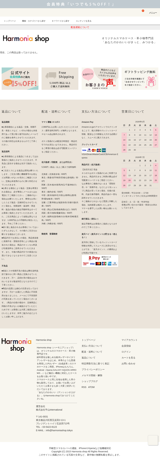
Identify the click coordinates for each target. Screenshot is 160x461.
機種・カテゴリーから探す (32, 21)
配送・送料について (92, 351)
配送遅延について (80, 27)
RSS (84, 387)
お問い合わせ (128, 363)
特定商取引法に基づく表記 (95, 363)
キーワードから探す (58, 21)
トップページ (10, 21)
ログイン (126, 351)
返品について (88, 357)
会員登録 (126, 346)
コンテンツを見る (81, 21)
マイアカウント (130, 340)
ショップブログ (90, 381)
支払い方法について (92, 346)
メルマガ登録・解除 (92, 375)
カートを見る (128, 357)
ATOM (91, 387)
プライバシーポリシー (93, 369)
